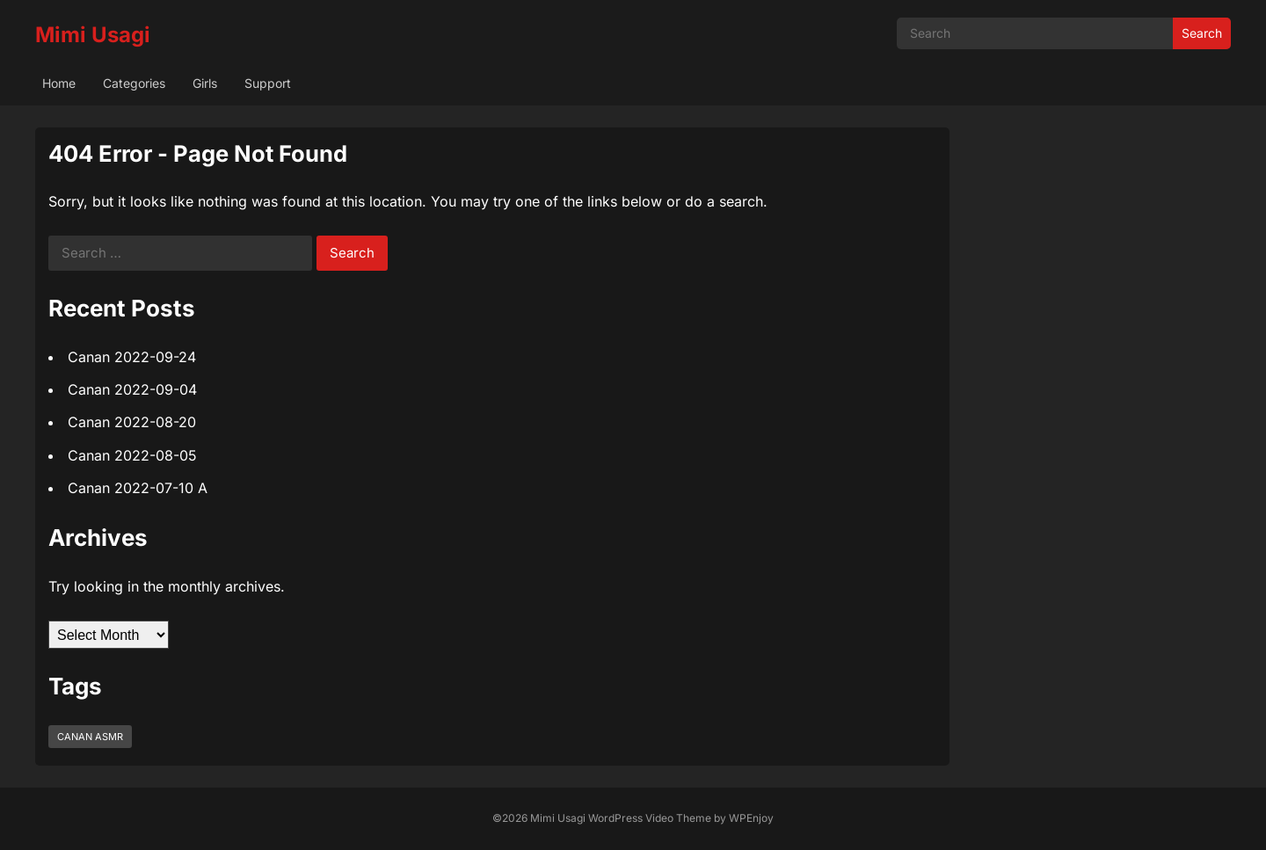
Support (267, 83)
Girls (205, 83)
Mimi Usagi (92, 34)
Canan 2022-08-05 (132, 455)
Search (1202, 32)
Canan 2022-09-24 (132, 357)
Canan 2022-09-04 (132, 389)
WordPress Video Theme (649, 818)
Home (59, 83)
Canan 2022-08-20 (132, 422)
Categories (134, 83)
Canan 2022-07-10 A (137, 488)
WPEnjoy (751, 818)
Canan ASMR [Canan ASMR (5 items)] (90, 736)
